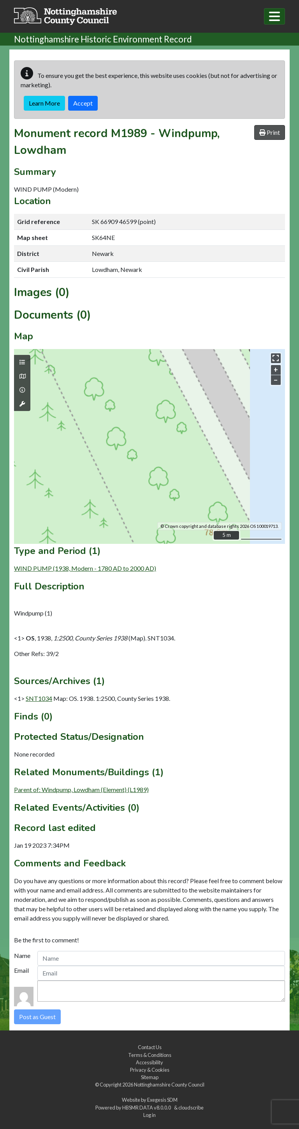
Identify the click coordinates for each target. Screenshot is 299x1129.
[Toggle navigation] (274, 16)
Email (21, 970)
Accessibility (149, 1062)
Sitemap (149, 1077)
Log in (149, 1115)
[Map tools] (22, 404)
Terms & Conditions (149, 1055)
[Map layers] (22, 362)
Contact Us (150, 1047)
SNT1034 (39, 698)
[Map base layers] (22, 376)
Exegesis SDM (162, 1100)
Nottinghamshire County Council (169, 1084)
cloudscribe (191, 1107)
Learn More (44, 103)
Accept (83, 103)
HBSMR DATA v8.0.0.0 (147, 1107)
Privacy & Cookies (149, 1070)
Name (22, 955)
